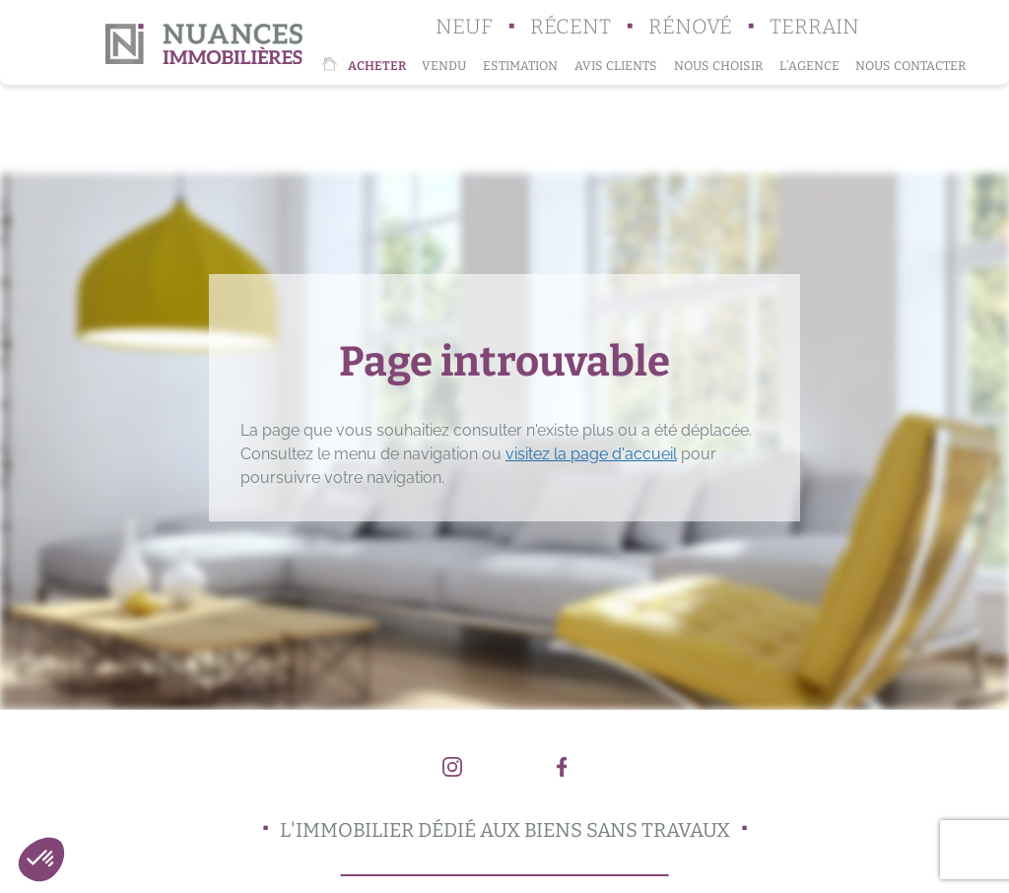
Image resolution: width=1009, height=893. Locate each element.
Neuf (464, 27)
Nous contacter (910, 65)
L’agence (809, 65)
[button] (41, 859)
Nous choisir (718, 65)
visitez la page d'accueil (591, 454)
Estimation (520, 65)
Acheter (377, 65)
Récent (570, 27)
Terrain (814, 27)
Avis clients (615, 65)
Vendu (444, 65)
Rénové (690, 27)
